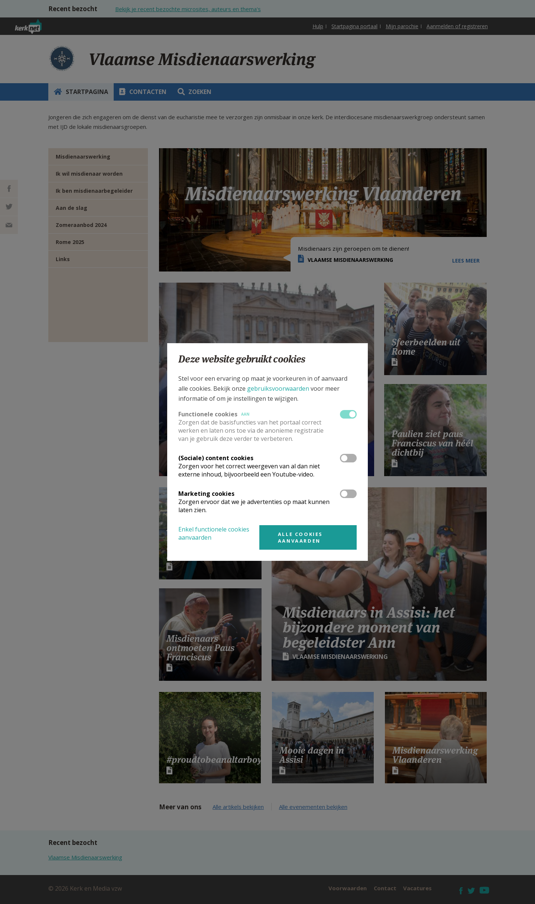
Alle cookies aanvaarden (300, 537)
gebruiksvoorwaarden (278, 388)
